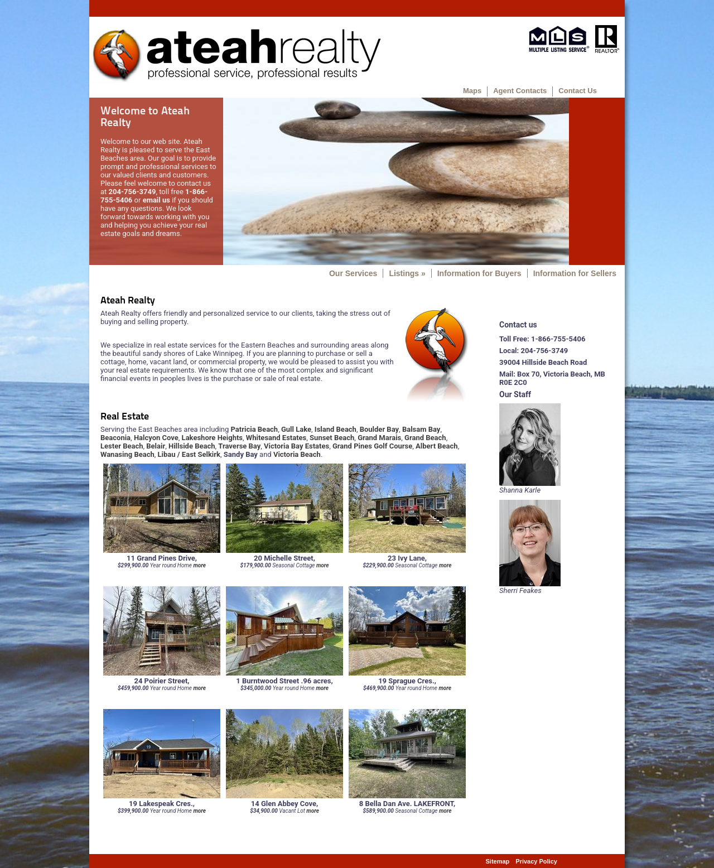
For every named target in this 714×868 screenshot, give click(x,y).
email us (156, 200)
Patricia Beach (254, 429)
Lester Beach (121, 446)
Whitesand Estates (276, 437)
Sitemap (498, 861)
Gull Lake (296, 429)
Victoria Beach (297, 454)
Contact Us (577, 90)
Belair (155, 446)
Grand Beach (425, 437)
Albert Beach (437, 446)
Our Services (353, 273)
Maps (472, 90)
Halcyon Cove (156, 437)
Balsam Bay (421, 429)
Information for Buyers (479, 273)
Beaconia (115, 437)
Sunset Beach (332, 437)
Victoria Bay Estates (296, 446)
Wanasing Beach (127, 454)
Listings (407, 273)
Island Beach (335, 429)
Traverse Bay (239, 446)
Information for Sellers (574, 273)
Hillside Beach (191, 446)
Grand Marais (379, 437)
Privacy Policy (536, 861)
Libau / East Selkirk (189, 454)
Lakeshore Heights (212, 437)
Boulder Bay (379, 429)
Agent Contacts (520, 90)
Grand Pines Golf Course (372, 446)
